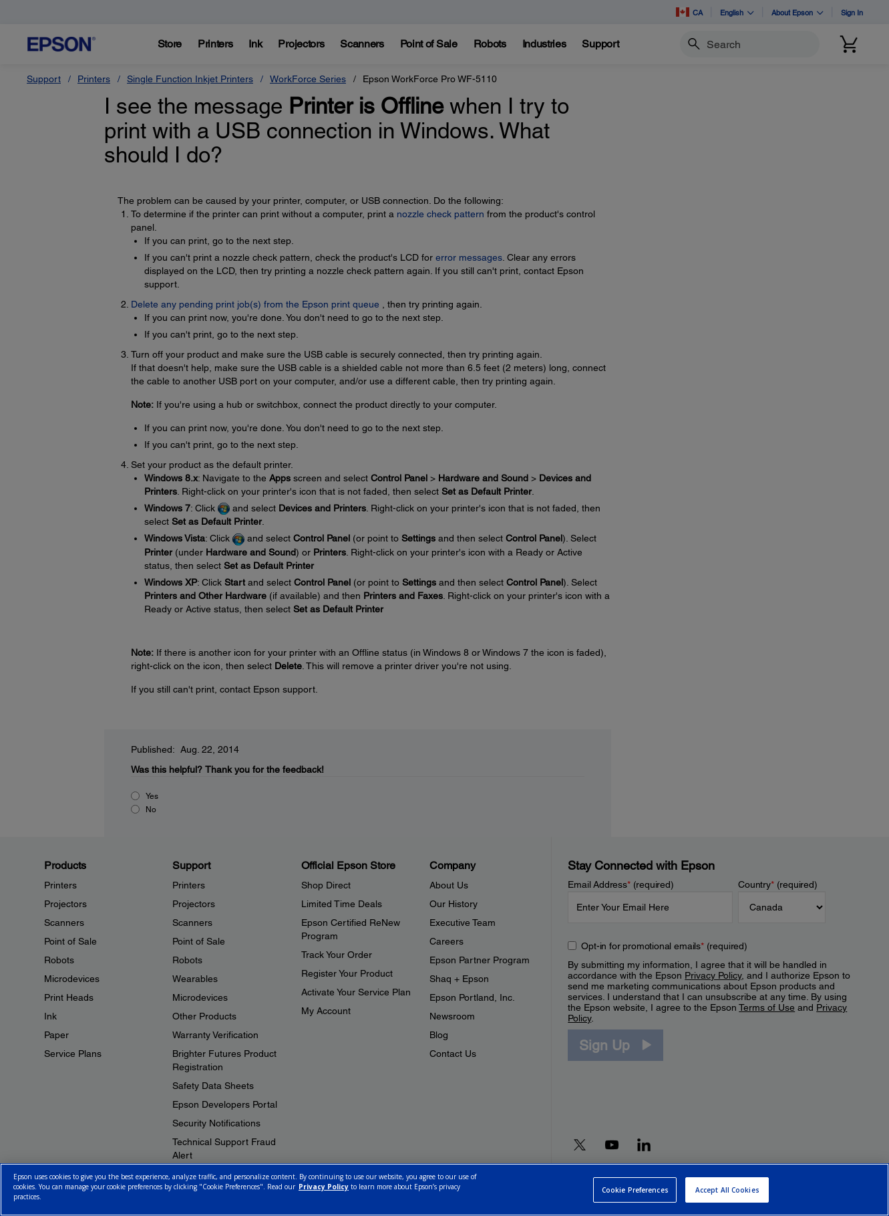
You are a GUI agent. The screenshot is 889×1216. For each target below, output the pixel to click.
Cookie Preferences (635, 1190)
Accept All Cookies (727, 1190)
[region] (444, 1189)
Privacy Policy (324, 1186)
